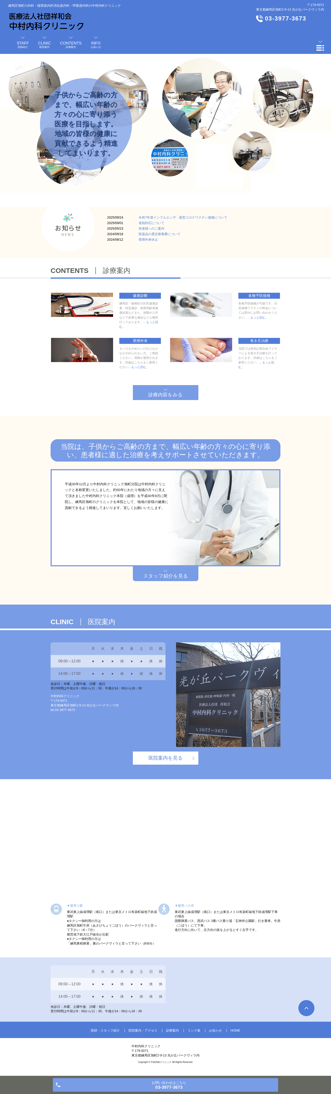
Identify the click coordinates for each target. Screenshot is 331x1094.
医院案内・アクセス (142, 1030)
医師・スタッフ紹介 (105, 1030)
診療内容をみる (165, 394)
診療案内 (172, 1030)
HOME (235, 1030)
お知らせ (215, 1030)
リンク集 (194, 1030)
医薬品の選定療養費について (159, 234)
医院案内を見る (165, 758)
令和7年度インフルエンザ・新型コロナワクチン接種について (183, 217)
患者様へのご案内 (151, 228)
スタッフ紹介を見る (165, 576)
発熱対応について (151, 223)
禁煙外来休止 (148, 239)
